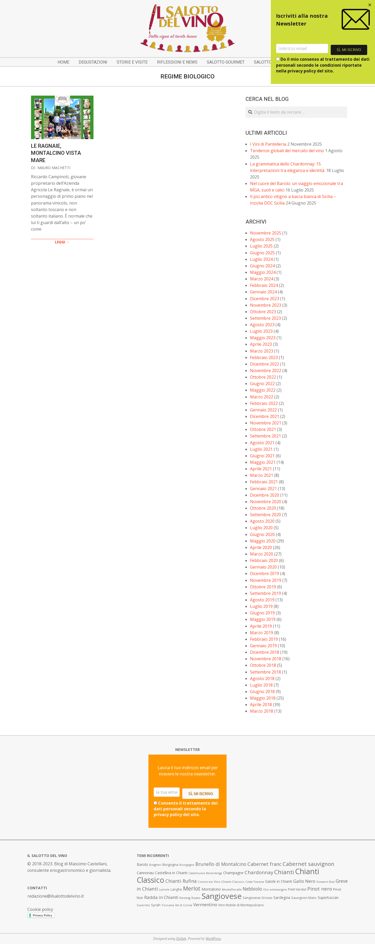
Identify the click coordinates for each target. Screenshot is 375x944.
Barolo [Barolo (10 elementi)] (142, 864)
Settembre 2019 (265, 593)
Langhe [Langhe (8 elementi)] (176, 889)
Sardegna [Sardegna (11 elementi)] (281, 897)
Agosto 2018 (262, 678)
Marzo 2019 (261, 632)
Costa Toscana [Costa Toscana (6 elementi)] (254, 882)
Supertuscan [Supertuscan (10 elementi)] (328, 897)
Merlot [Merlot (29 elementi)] (192, 888)
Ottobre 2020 (263, 508)
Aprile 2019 (261, 626)
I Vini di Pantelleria (268, 144)
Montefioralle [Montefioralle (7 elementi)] (232, 889)
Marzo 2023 (261, 351)
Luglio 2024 (261, 259)
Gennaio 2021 (263, 488)
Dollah (181, 939)
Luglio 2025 (261, 246)
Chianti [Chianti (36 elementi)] (284, 872)
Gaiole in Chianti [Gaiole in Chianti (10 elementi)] (278, 881)
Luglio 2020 (261, 527)
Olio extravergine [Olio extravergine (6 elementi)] (275, 889)
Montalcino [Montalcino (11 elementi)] (211, 889)
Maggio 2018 (263, 698)
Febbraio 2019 (264, 639)
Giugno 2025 (262, 253)
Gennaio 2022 (263, 410)
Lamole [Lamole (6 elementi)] (164, 889)
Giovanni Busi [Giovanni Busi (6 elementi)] (325, 882)
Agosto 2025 (262, 239)
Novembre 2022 (265, 370)
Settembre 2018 (265, 672)
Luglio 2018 (261, 685)
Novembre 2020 (265, 501)
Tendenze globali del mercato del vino (287, 150)
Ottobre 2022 (263, 377)
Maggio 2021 (263, 462)
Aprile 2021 (261, 469)
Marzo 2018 (261, 711)
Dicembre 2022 (264, 364)
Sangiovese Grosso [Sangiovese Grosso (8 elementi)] (257, 898)
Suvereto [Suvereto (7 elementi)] (143, 905)
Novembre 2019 (265, 580)
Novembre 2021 (265, 423)
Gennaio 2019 (263, 646)
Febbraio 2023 (264, 357)
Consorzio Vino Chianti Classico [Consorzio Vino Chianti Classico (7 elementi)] (221, 882)
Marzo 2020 (261, 554)
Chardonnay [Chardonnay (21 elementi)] (259, 872)
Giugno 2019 (262, 613)
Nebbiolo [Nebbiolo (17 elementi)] (252, 889)
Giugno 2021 (262, 456)
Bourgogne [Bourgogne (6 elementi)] (186, 865)
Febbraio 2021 (264, 482)
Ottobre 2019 (263, 587)
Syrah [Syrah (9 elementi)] (155, 905)
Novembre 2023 (265, 305)
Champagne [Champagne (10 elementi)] (233, 872)
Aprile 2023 (261, 344)
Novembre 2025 (265, 233)
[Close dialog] (369, 5)
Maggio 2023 (263, 338)
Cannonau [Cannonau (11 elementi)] (145, 872)
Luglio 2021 (261, 449)
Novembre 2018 (265, 659)
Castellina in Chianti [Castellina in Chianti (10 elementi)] (171, 872)
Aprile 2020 (261, 547)
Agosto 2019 (262, 600)
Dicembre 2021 (264, 416)
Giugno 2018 (262, 691)
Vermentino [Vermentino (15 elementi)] (205, 905)
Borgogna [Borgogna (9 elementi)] (170, 864)
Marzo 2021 (261, 475)
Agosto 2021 (262, 443)
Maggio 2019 (263, 619)
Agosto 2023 (262, 325)
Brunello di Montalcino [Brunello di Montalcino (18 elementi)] (220, 864)
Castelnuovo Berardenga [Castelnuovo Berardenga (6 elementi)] (205, 873)
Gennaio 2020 (263, 567)
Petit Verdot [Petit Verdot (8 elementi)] (297, 889)
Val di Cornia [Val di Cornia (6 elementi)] (183, 905)
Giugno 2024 (262, 266)
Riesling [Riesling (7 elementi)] (184, 898)
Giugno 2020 (262, 534)
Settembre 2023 (265, 318)
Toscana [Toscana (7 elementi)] (167, 905)
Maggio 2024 (263, 272)
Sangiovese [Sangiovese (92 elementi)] (222, 896)
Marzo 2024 (261, 279)
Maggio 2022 (263, 390)
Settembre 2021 (265, 436)
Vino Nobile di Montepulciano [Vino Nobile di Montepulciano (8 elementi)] (241, 905)
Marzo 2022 (261, 397)
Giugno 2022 (262, 383)
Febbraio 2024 (264, 285)
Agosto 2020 (262, 521)
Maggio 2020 (263, 541)
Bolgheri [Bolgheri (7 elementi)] (155, 865)
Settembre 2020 (265, 514)
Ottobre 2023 (263, 311)
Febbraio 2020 (264, 560)
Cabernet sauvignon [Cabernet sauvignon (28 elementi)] (308, 863)
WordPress (213, 939)
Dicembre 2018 (264, 652)
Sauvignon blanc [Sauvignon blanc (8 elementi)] (304, 898)
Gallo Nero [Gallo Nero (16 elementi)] (304, 881)
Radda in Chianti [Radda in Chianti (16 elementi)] (161, 897)
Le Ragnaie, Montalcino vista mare (56, 153)
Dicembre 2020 (264, 495)
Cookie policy (40, 909)
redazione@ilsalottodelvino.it (55, 896)
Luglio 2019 (261, 606)
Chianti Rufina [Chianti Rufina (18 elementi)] (181, 881)
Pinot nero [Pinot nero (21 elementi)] (319, 888)
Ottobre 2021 (263, 429)
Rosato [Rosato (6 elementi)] (196, 898)
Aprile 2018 (261, 704)
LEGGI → (62, 241)
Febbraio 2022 (264, 403)
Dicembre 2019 (264, 573)
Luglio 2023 (261, 331)
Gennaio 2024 (263, 292)
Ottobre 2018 (263, 665)
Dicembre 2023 (264, 298)
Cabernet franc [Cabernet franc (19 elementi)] (264, 864)
